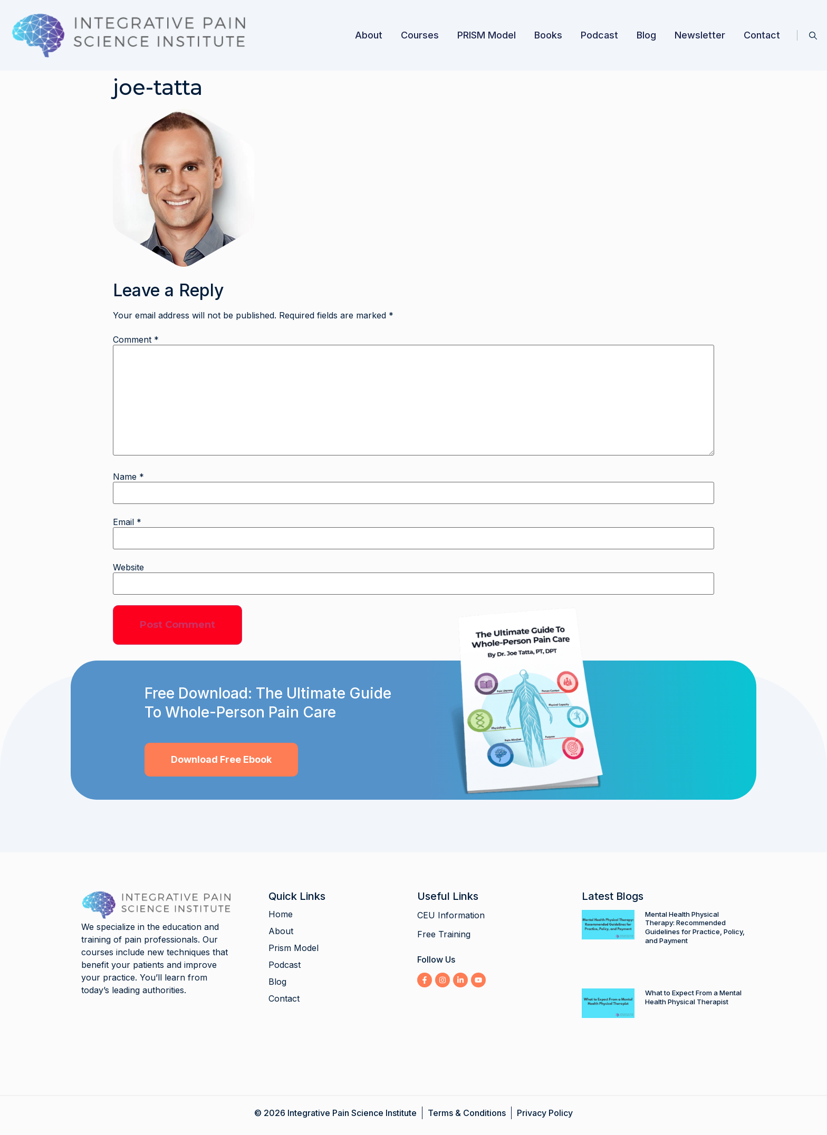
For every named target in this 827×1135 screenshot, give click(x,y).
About (368, 35)
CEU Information (451, 915)
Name (128, 476)
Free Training (443, 934)
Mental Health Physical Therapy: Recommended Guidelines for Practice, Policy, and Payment (695, 927)
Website (128, 567)
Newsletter (700, 35)
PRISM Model (486, 35)
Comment (136, 339)
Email (127, 522)
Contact (762, 35)
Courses (420, 35)
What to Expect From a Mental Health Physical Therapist (693, 997)
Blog (646, 35)
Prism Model (293, 948)
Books (548, 35)
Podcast (599, 35)
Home (280, 914)
